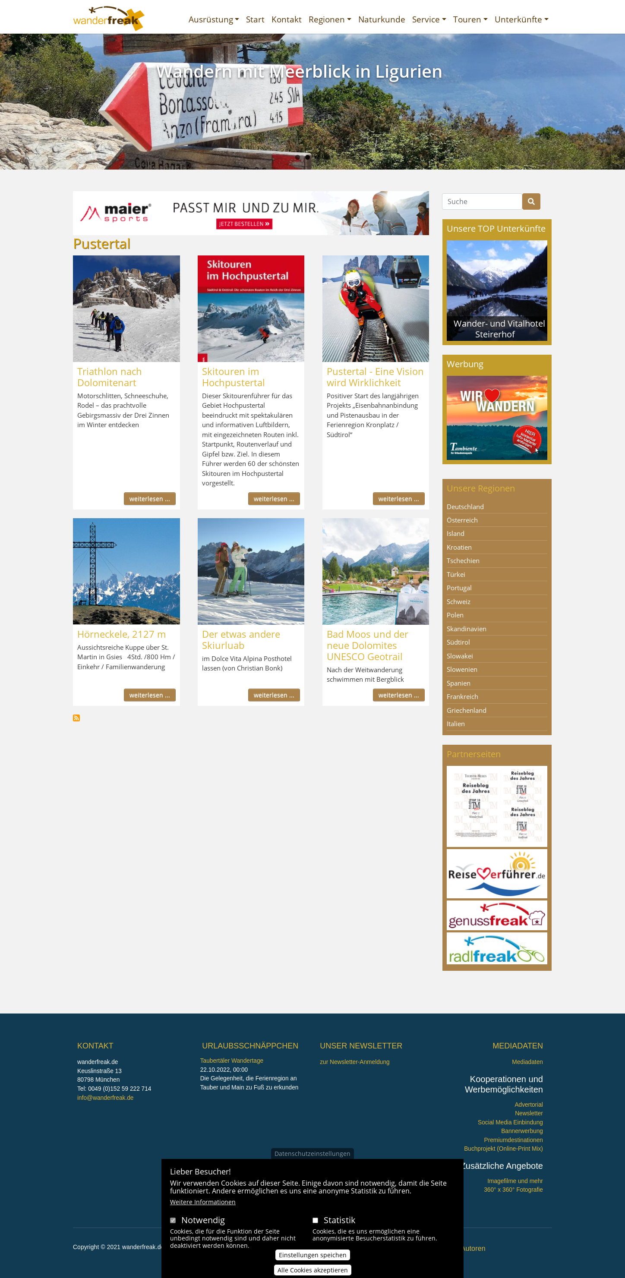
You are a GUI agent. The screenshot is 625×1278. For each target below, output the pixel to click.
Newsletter (529, 1113)
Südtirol (458, 642)
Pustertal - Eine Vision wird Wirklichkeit (375, 377)
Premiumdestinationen (513, 1140)
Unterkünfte (518, 19)
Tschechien (463, 560)
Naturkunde (381, 19)
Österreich (462, 520)
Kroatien (459, 547)
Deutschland (465, 506)
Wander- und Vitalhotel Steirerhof (499, 328)
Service (426, 19)
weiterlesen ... (149, 498)
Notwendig (203, 1220)
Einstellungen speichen (313, 1255)
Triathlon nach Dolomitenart (109, 377)
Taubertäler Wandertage (232, 1061)
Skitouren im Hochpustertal (233, 377)
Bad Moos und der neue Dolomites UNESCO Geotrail (367, 645)
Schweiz (458, 601)
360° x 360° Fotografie (513, 1190)
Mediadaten (527, 1062)
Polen (455, 615)
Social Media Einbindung (510, 1122)
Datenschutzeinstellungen (312, 1153)
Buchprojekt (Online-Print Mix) (503, 1149)
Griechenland (466, 710)
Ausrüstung (211, 19)
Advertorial (529, 1105)
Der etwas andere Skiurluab (241, 639)
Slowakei (460, 656)
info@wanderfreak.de (105, 1098)
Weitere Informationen (203, 1202)
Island (455, 533)
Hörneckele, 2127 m (121, 633)
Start (255, 19)
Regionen (327, 19)
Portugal (459, 587)
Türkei (456, 574)
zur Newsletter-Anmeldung (354, 1062)
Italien (456, 723)
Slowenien (462, 669)
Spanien (458, 683)
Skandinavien (466, 628)
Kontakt (286, 19)
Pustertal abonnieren (76, 718)
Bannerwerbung (522, 1131)
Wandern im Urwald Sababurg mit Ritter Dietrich (296, 81)
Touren (467, 19)
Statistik (340, 1220)
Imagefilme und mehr (515, 1181)
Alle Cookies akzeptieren (313, 1270)
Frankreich (462, 696)
